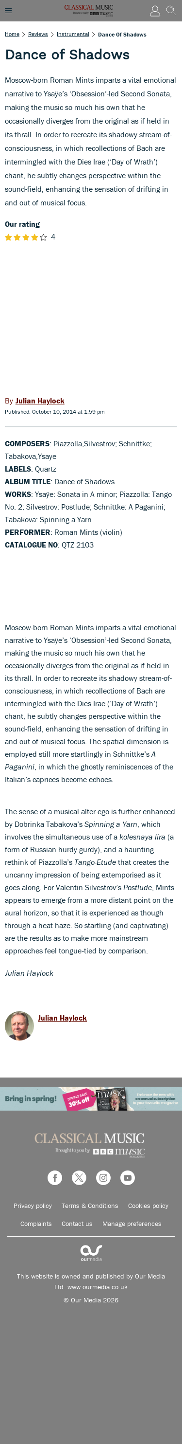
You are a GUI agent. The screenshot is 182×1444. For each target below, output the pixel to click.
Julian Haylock (62, 1018)
